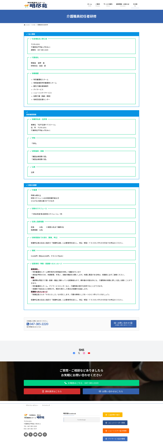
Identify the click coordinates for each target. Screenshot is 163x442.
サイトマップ (46, 405)
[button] (81, 383)
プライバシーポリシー (32, 405)
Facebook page (81, 419)
